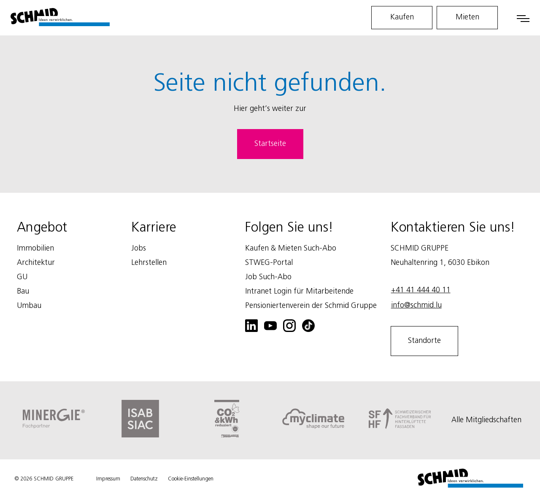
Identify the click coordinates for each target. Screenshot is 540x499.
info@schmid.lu (416, 305)
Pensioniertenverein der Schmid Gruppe (311, 306)
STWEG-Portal (269, 263)
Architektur (36, 263)
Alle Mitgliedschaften (486, 420)
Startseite (270, 144)
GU (22, 277)
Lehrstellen (149, 263)
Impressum (108, 479)
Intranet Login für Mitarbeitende (299, 291)
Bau (23, 291)
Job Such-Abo (268, 277)
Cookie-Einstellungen (190, 479)
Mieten (467, 17)
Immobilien (35, 248)
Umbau (29, 306)
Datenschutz (144, 479)
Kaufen (402, 17)
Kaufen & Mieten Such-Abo (290, 248)
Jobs (138, 248)
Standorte (424, 341)
